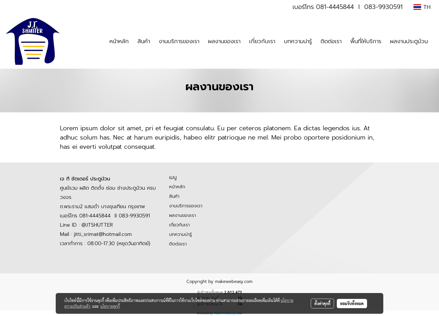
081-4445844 (335, 6)
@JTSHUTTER (97, 225)
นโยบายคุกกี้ (110, 306)
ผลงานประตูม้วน (409, 41)
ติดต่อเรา (331, 41)
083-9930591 (383, 6)
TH (422, 7)
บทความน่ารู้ (298, 41)
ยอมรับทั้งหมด (352, 303)
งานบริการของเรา (179, 41)
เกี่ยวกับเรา (262, 41)
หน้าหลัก (119, 41)
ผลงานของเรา (224, 41)
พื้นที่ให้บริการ (365, 41)
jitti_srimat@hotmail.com (103, 234)
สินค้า (143, 41)
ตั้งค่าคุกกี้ (322, 303)
